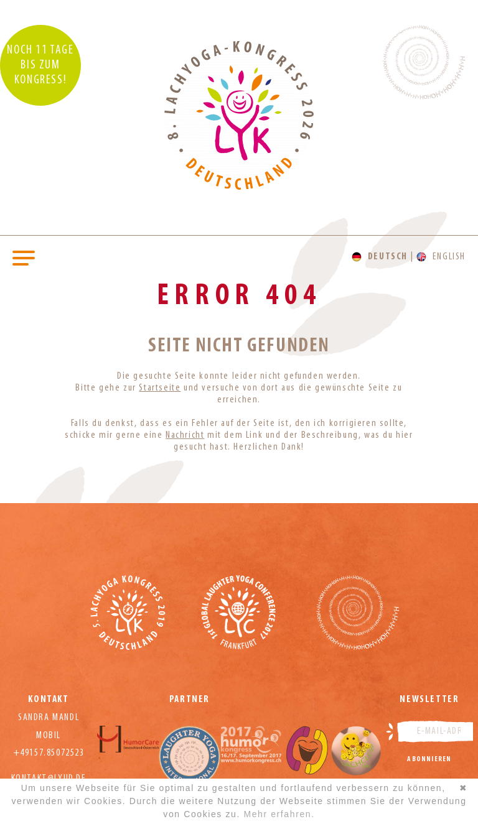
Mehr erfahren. (278, 814)
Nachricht (185, 435)
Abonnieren (429, 759)
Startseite (159, 388)
